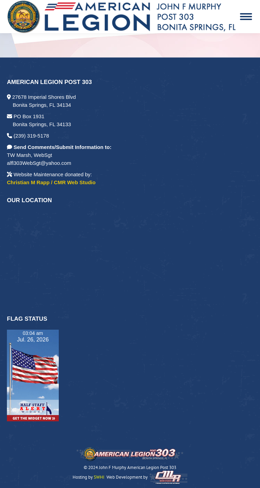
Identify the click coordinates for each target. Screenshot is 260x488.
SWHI (99, 477)
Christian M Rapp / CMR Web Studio (51, 182)
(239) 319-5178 (28, 136)
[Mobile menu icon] (246, 16)
